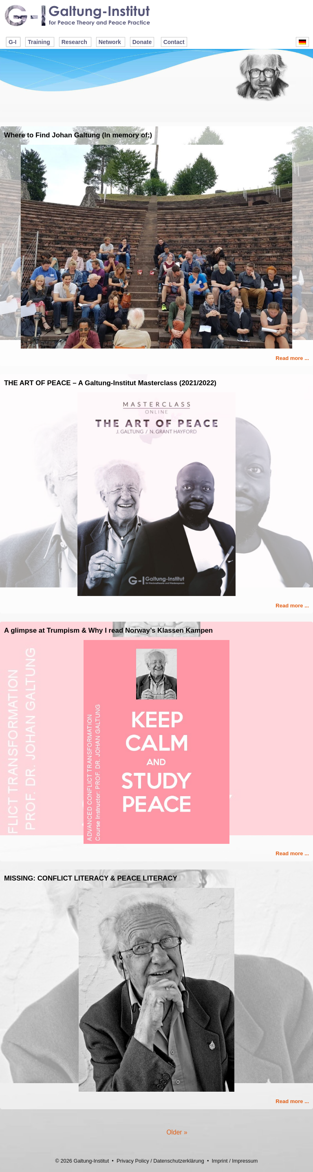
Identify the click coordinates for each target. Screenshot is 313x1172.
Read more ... (292, 358)
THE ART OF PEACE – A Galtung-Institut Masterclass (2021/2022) (110, 383)
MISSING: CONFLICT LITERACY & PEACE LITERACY (90, 878)
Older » (176, 1132)
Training (39, 42)
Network (110, 42)
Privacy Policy (133, 1161)
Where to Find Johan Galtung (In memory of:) (78, 135)
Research (74, 42)
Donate (142, 42)
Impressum (245, 1161)
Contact (174, 42)
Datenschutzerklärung (178, 1161)
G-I (12, 42)
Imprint (219, 1161)
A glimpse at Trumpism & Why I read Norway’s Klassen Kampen (108, 630)
